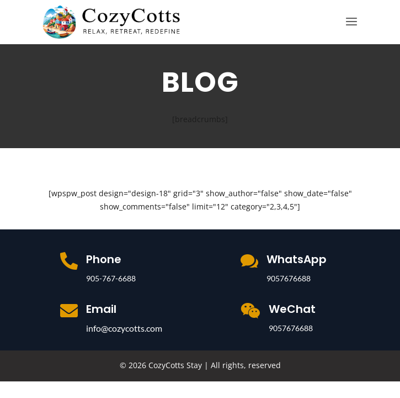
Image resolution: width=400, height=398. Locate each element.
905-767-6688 (111, 278)
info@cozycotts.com (124, 328)
